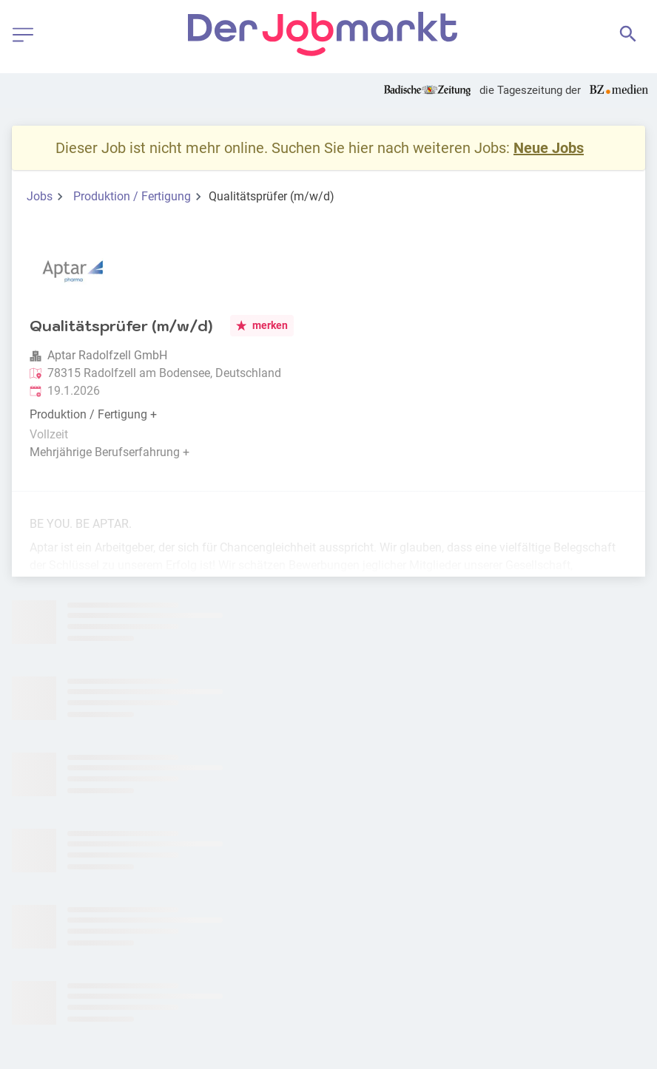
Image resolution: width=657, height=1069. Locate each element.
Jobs (40, 196)
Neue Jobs (548, 148)
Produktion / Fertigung (132, 196)
